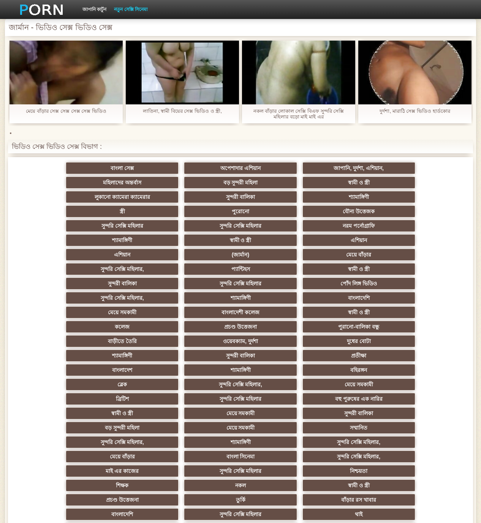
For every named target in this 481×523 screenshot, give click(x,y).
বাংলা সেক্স (54, 168)
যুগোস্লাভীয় (278, 413)
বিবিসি (129, 370)
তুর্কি (352, 327)
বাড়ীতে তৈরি (54, 255)
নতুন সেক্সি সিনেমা (130, 9)
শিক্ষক (54, 327)
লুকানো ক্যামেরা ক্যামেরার (54, 183)
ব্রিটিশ (54, 283)
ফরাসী (352, 413)
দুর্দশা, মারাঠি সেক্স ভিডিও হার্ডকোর (415, 111)
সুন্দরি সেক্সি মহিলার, (277, 211)
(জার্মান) (129, 211)
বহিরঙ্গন (203, 269)
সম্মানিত (203, 298)
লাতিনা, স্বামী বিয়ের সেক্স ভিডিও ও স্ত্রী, (182, 111)
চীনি (277, 370)
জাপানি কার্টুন (94, 9)
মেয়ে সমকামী (54, 240)
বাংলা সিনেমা (129, 312)
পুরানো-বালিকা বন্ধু (426, 240)
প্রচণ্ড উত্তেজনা (352, 240)
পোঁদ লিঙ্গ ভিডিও (203, 226)
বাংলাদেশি (426, 226)
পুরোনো (352, 183)
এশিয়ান (426, 197)
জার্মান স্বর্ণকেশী (277, 384)
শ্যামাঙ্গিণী (203, 183)
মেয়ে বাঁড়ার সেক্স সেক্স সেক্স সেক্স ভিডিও (66, 111)
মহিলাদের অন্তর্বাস (277, 168)
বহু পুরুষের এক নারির (203, 283)
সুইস (129, 413)
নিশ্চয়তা (426, 312)
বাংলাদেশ (54, 269)
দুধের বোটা (203, 255)
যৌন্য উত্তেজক (427, 183)
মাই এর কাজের (277, 312)
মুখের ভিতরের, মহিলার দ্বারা (203, 428)
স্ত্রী (277, 183)
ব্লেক (277, 269)
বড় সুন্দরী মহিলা (352, 168)
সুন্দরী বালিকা (128, 183)
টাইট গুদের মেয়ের (352, 428)
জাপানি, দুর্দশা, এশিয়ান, (203, 168)
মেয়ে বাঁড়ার (203, 211)
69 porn (426, 399)
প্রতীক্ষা (426, 255)
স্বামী (352, 442)
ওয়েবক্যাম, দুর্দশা (128, 255)
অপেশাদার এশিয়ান (129, 168)
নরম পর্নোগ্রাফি (203, 197)
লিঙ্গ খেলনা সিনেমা (278, 428)
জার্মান (426, 370)
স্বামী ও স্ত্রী (426, 168)
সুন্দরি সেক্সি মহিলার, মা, (277, 356)
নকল (128, 327)
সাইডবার (203, 370)
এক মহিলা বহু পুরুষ (426, 356)
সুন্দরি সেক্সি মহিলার (54, 197)
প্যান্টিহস (352, 211)
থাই (203, 341)
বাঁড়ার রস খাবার (426, 327)
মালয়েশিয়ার (278, 399)
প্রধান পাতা (376, 511)
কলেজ (277, 240)
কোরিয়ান (129, 428)
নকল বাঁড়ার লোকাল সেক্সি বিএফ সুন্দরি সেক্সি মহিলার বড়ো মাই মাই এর (298, 114)
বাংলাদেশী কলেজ (129, 240)
